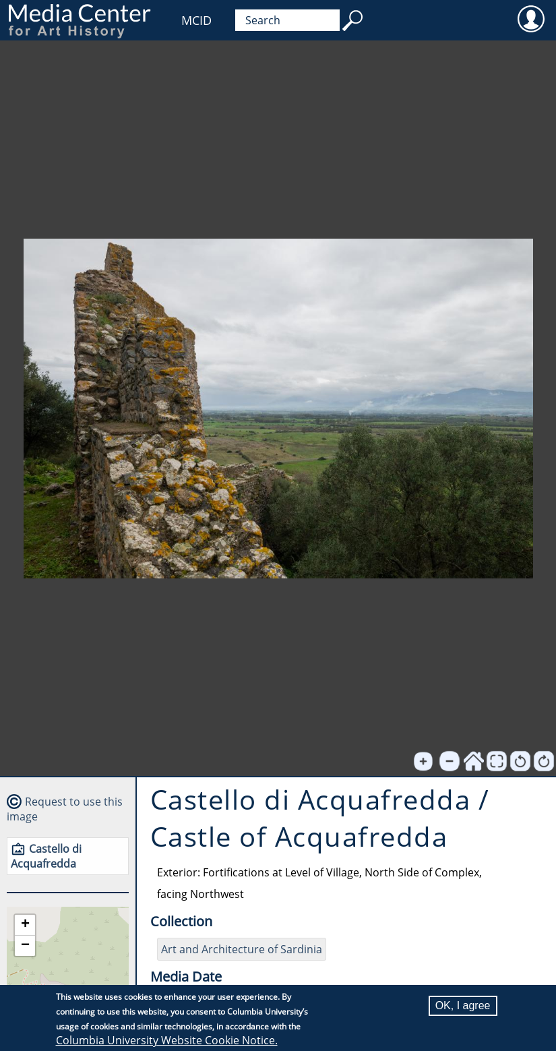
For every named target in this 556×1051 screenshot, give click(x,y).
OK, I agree (463, 1005)
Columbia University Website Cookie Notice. (167, 1040)
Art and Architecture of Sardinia (241, 949)
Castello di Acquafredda (46, 856)
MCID (196, 20)
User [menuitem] (531, 18)
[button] (25, 925)
